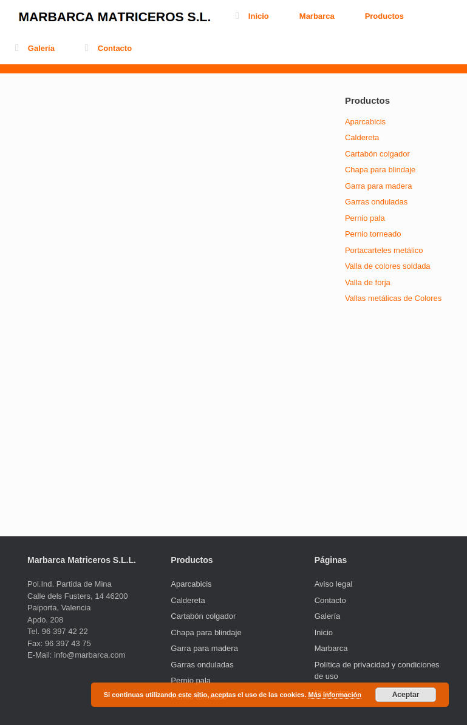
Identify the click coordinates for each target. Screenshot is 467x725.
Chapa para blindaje (380, 169)
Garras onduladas (376, 201)
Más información (334, 694)
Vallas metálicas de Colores (393, 298)
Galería (35, 48)
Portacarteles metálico (384, 250)
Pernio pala (365, 218)
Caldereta (362, 137)
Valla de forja (367, 282)
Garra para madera (378, 186)
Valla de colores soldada (388, 266)
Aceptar (406, 694)
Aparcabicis (365, 121)
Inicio (252, 16)
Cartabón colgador (377, 153)
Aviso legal (334, 583)
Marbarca (317, 16)
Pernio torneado (373, 233)
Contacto (108, 48)
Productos (384, 16)
